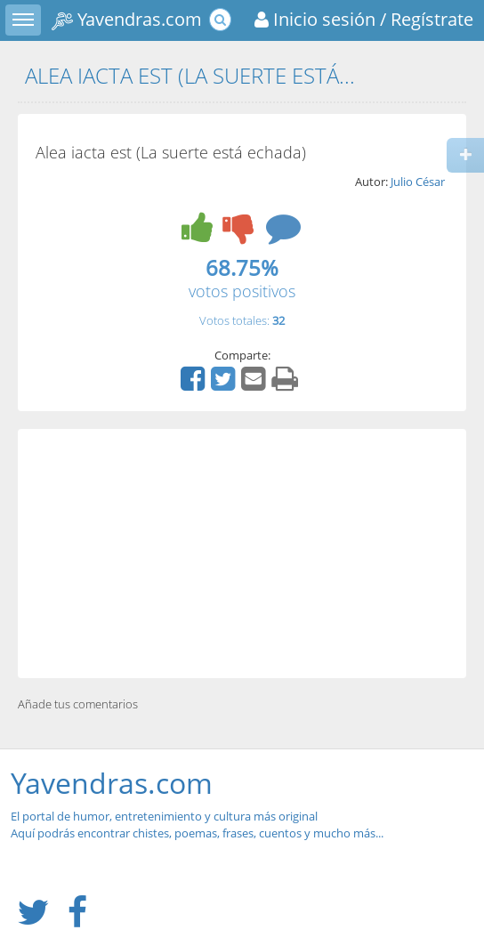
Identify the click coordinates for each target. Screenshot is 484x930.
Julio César (418, 182)
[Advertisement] (242, 553)
